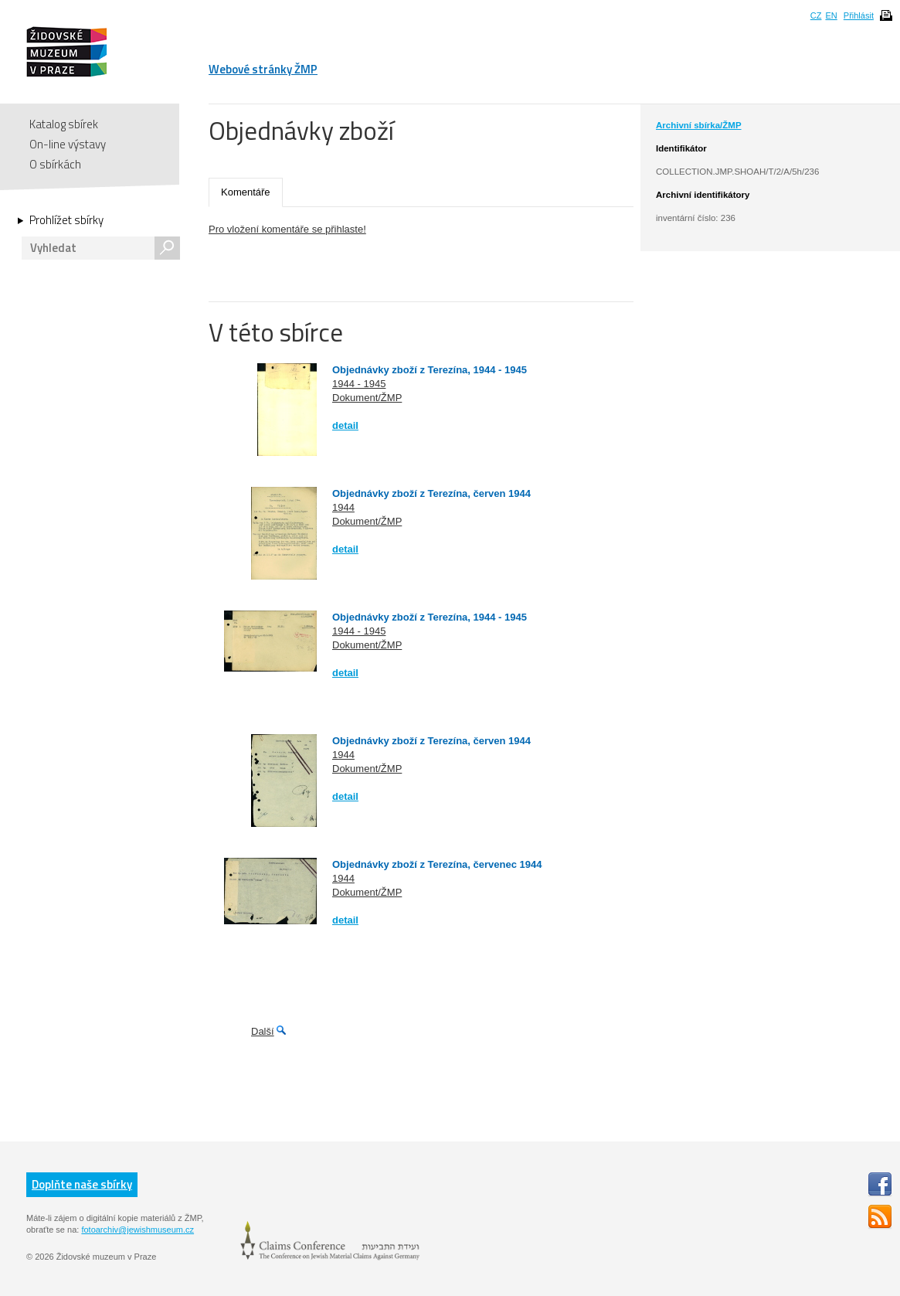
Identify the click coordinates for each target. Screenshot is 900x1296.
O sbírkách (55, 164)
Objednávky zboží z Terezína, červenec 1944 (437, 864)
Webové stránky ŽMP (263, 69)
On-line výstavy (67, 144)
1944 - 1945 (358, 383)
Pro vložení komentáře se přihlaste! (287, 229)
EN (831, 15)
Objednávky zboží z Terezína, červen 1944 (431, 493)
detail (345, 425)
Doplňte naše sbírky (82, 1184)
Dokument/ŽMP (367, 397)
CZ (816, 15)
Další (262, 1031)
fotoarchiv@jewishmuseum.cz (137, 1229)
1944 (343, 507)
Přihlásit (859, 15)
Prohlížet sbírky (66, 220)
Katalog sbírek (63, 124)
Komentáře (245, 192)
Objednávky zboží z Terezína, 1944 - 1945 (429, 370)
